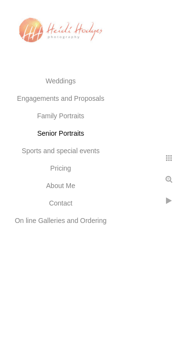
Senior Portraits (60, 133)
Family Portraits (60, 116)
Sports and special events (60, 151)
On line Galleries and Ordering (60, 220)
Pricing (60, 168)
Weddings (61, 81)
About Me (60, 186)
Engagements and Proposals (60, 98)
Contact (60, 203)
